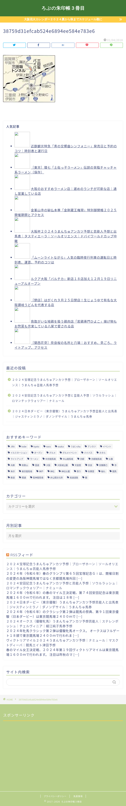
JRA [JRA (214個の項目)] (12, 446)
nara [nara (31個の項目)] (48, 446)
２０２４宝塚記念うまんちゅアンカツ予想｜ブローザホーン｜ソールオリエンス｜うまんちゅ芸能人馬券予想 (64, 382)
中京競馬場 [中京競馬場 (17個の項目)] (50, 458)
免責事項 (78, 796)
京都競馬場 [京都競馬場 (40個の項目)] (96, 458)
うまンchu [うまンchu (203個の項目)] (75, 446)
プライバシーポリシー (55, 796)
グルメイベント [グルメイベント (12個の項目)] (69, 452)
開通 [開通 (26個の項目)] (24, 477)
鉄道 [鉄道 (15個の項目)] (13, 477)
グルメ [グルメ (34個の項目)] (52, 452)
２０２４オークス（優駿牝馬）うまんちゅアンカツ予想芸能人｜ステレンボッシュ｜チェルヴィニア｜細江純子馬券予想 (62, 623)
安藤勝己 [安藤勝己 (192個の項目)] (103, 465)
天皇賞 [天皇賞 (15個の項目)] (78, 465)
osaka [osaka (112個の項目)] (61, 446)
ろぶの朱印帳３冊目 (63, 8)
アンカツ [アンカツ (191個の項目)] (92, 446)
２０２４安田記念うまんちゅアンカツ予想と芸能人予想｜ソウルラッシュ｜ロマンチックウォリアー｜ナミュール (64, 398)
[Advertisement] (34, 750)
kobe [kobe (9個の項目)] (24, 446)
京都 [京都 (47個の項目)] (82, 458)
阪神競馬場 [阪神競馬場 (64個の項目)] (38, 477)
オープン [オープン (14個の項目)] (38, 452)
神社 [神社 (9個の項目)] (52, 471)
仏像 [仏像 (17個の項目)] (111, 458)
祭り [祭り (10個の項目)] (79, 471)
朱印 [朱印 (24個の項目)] (13, 471)
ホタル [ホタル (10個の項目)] (102, 452)
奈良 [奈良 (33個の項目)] (90, 465)
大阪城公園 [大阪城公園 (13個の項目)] (62, 465)
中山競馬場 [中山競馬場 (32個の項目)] (68, 458)
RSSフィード (21, 555)
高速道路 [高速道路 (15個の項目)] (74, 477)
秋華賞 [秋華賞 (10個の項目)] (91, 471)
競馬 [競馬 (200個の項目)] (114, 471)
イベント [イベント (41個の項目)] (107, 446)
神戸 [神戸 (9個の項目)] (41, 471)
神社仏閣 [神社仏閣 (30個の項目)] (65, 471)
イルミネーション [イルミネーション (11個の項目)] (19, 452)
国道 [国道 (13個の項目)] (37, 465)
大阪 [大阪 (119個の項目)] (48, 465)
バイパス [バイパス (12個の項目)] (88, 452)
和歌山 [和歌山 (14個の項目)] (25, 465)
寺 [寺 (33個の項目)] (115, 465)
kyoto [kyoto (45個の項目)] (36, 446)
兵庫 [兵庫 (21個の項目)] (13, 465)
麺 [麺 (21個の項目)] (86, 477)
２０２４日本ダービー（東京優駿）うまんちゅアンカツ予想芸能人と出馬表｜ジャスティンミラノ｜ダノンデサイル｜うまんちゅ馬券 (64, 413)
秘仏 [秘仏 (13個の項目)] (103, 471)
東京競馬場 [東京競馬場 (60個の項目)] (27, 471)
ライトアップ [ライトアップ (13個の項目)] (17, 458)
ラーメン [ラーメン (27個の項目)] (34, 458)
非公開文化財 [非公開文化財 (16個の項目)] (56, 477)
